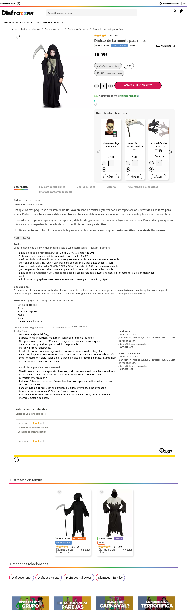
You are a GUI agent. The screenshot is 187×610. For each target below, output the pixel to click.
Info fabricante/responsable (55, 192)
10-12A (109, 72)
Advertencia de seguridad (143, 186)
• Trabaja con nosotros (26, 586)
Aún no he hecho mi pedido (145, 552)
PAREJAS (58, 22)
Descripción (21, 186)
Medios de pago (85, 186)
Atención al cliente (169, 3)
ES (184, 3)
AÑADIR (111, 176)
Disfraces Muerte (48, 415)
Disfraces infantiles (110, 415)
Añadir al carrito (138, 85)
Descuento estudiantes (28, 556)
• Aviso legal (20, 569)
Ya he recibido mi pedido (143, 560)
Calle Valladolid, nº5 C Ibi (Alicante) (142, 578)
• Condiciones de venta (26, 565)
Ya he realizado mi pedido (144, 556)
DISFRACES (8, 22)
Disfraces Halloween (79, 415)
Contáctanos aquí (79, 556)
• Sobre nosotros (22, 560)
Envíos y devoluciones (52, 186)
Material (111, 186)
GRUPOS (47, 22)
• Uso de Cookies (22, 577)
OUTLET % (36, 22)
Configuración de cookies (30, 581)
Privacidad (37, 569)
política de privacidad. (106, 479)
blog (169, 518)
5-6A (108, 65)
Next (169, 150)
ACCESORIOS (22, 22)
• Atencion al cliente (24, 573)
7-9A (129, 65)
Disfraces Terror (21, 415)
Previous (97, 150)
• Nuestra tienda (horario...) (29, 552)
